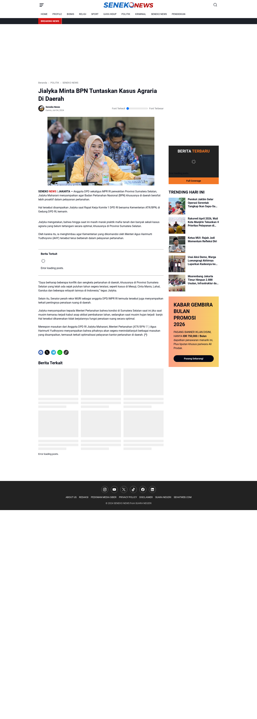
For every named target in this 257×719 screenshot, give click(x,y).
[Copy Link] (66, 352)
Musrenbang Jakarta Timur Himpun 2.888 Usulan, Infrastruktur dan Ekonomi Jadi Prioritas (203, 280)
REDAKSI (83, 497)
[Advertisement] (128, 52)
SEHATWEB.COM (182, 497)
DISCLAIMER (146, 497)
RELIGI (82, 14)
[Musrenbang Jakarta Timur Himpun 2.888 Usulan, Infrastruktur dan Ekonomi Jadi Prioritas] (177, 283)
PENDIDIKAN (178, 14)
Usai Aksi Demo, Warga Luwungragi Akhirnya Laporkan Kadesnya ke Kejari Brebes (202, 260)
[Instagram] (104, 489)
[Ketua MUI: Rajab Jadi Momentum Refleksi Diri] (177, 244)
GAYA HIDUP (109, 14)
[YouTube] (114, 489)
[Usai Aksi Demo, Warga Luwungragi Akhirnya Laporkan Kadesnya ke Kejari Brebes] (177, 263)
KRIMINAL (140, 14)
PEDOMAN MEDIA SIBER (103, 497)
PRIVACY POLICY (128, 497)
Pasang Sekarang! (193, 358)
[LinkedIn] (152, 489)
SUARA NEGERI (163, 497)
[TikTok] (133, 489)
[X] (47, 352)
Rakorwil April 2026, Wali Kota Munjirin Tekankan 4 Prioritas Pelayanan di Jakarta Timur (203, 222)
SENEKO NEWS (159, 14)
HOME (44, 14)
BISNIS (70, 14)
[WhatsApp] (59, 352)
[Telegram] (53, 352)
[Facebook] (40, 352)
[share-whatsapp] (72, 352)
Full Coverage (193, 180)
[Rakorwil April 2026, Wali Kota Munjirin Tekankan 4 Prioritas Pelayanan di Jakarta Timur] (177, 225)
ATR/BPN (139, 326)
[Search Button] (215, 5)
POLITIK (125, 14)
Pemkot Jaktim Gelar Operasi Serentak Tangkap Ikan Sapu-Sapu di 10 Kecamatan (203, 203)
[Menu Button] (41, 5)
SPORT (94, 14)
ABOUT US (71, 497)
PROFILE (57, 14)
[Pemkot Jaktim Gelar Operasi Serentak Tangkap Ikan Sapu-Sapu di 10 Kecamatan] (177, 206)
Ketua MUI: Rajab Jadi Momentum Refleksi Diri (202, 239)
